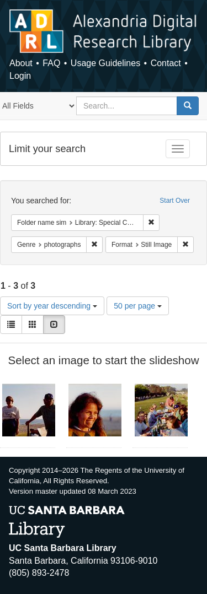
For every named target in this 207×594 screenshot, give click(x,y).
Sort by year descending (52, 305)
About (21, 63)
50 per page (138, 305)
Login (20, 75)
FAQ (51, 63)
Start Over (175, 200)
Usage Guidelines (105, 63)
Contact (166, 63)
